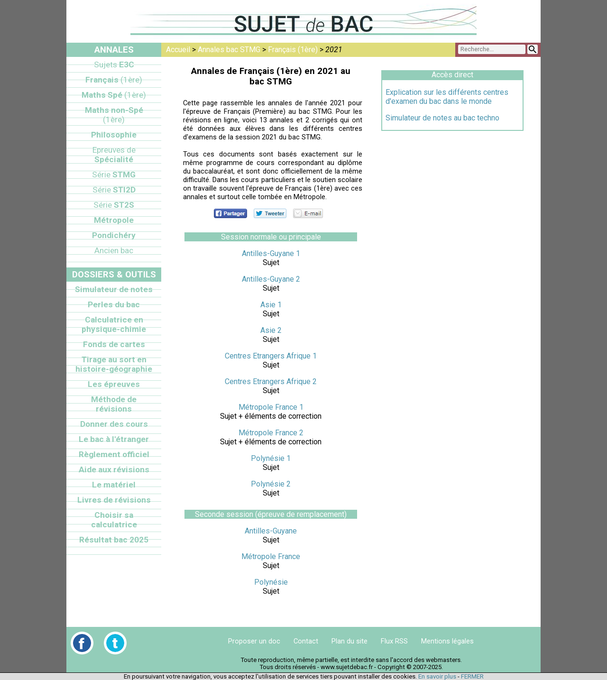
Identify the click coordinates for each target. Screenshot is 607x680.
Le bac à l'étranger (114, 439)
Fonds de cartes (114, 344)
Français (113, 79)
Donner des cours (114, 424)
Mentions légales (447, 641)
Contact (306, 641)
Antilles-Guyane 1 (271, 253)
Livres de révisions (114, 500)
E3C (114, 64)
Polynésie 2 (271, 483)
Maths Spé (114, 95)
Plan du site (349, 641)
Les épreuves (114, 384)
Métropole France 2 (271, 432)
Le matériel (114, 484)
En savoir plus (437, 676)
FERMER (472, 676)
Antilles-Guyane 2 (271, 279)
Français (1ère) (293, 49)
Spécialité (114, 154)
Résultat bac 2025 (113, 539)
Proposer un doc (254, 641)
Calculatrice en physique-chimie (114, 324)
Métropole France (270, 556)
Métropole (114, 220)
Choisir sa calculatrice (114, 519)
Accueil (178, 49)
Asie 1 (271, 304)
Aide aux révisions (114, 469)
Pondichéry (114, 235)
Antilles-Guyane (271, 530)
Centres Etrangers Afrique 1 (271, 355)
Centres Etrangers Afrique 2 (271, 381)
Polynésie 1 (271, 458)
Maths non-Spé (114, 114)
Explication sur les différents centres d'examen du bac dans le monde (447, 97)
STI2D (114, 189)
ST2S (113, 205)
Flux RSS (394, 641)
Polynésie (271, 582)
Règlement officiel (114, 454)
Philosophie (114, 134)
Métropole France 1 (271, 407)
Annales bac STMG (229, 49)
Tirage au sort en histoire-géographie (113, 364)
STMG (114, 174)
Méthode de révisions (114, 404)
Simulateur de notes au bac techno (442, 117)
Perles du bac (114, 304)
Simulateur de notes (114, 289)
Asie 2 (271, 330)
